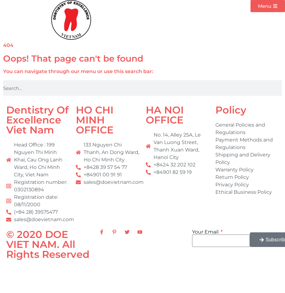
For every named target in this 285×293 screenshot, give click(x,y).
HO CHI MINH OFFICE (94, 120)
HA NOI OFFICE (165, 115)
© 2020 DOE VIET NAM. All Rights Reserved (48, 244)
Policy (230, 110)
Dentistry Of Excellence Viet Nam (37, 120)
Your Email (206, 232)
